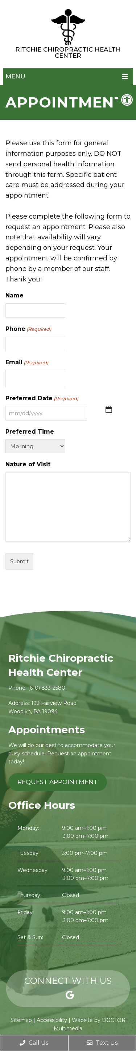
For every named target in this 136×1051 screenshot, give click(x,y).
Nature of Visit (27, 464)
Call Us (34, 1042)
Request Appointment (57, 782)
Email (26, 362)
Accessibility (52, 1020)
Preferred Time (29, 431)
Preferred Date (41, 398)
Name (14, 295)
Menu (15, 76)
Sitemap (21, 1020)
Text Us (102, 1042)
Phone (28, 329)
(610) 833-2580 (46, 688)
